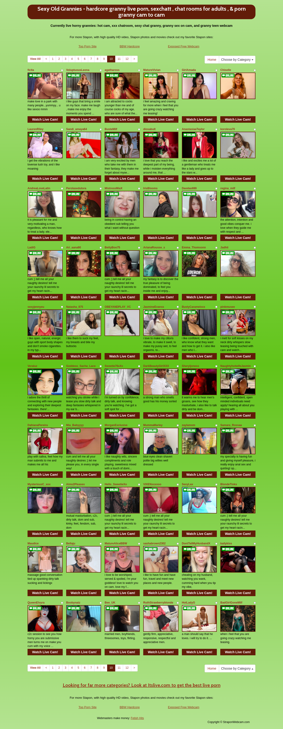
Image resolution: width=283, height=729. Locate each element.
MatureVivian (151, 70)
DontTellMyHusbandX (196, 543)
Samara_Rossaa (231, 425)
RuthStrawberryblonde (158, 602)
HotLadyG (188, 602)
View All (35, 59)
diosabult (149, 129)
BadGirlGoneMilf (231, 602)
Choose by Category (237, 59)
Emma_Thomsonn (194, 247)
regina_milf (227, 188)
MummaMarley (152, 425)
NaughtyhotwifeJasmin (235, 366)
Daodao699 (189, 188)
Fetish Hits (137, 718)
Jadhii (224, 247)
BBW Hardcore (130, 46)
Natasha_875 (74, 306)
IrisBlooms (150, 188)
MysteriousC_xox (39, 484)
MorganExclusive (116, 425)
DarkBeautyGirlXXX (156, 366)
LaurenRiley (36, 129)
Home (212, 59)
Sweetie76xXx (114, 366)
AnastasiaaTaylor (193, 129)
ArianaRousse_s (154, 247)
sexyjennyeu (36, 306)
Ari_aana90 (73, 247)
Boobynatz (73, 602)
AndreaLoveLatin (39, 188)
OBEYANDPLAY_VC (118, 306)
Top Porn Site (87, 46)
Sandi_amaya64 (76, 129)
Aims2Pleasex (75, 484)
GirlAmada (189, 70)
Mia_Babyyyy (75, 425)
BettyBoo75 (112, 247)
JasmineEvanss (153, 306)
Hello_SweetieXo (116, 484)
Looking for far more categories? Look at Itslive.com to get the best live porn (142, 685)
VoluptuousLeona (77, 70)
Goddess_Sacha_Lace (81, 366)
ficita (31, 70)
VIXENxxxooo (152, 484)
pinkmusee (227, 306)
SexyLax (187, 484)
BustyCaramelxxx (193, 306)
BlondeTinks (228, 484)
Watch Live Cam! (45, 119)
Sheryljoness (190, 366)
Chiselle (225, 70)
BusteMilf (111, 129)
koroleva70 (227, 129)
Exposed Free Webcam (183, 46)
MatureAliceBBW (116, 543)
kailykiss (226, 543)
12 (126, 59)
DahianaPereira (38, 425)
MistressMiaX (113, 188)
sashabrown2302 (154, 543)
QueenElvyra (36, 602)
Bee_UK (110, 602)
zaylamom (188, 425)
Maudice (33, 543)
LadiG (31, 247)
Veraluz (32, 366)
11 (119, 59)
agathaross (112, 70)
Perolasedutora (76, 188)
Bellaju (70, 543)
